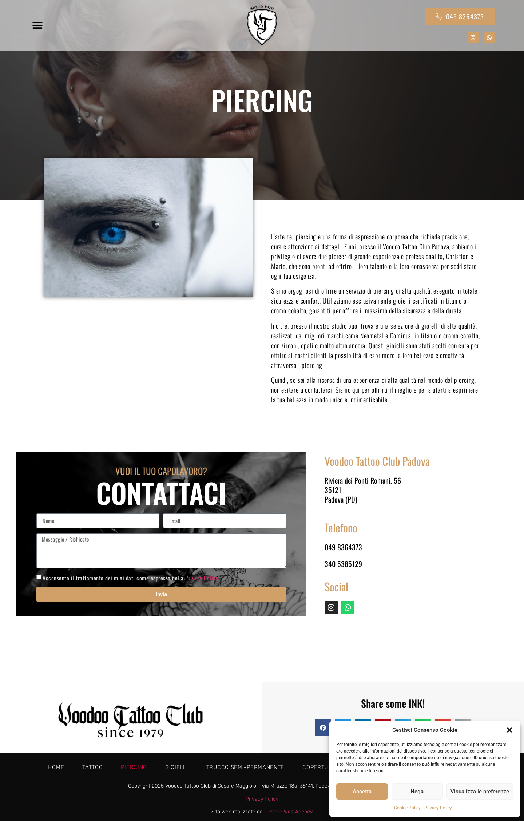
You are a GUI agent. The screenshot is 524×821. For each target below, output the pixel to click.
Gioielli (176, 767)
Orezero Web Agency (288, 812)
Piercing (134, 767)
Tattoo (92, 767)
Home (56, 767)
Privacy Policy (438, 807)
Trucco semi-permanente (245, 767)
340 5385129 (343, 563)
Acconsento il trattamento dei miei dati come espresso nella (130, 578)
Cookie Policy (407, 807)
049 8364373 (343, 547)
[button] (509, 730)
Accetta (362, 791)
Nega (417, 791)
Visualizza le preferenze (479, 791)
